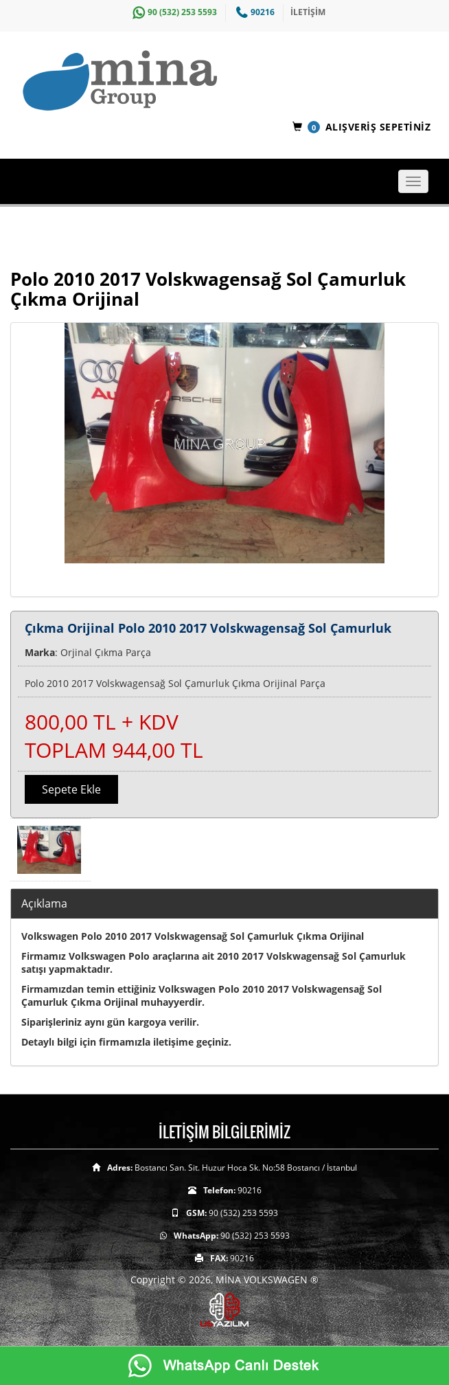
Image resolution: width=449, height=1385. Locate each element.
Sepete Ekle (71, 789)
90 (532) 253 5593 (173, 12)
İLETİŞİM (307, 12)
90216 (254, 12)
